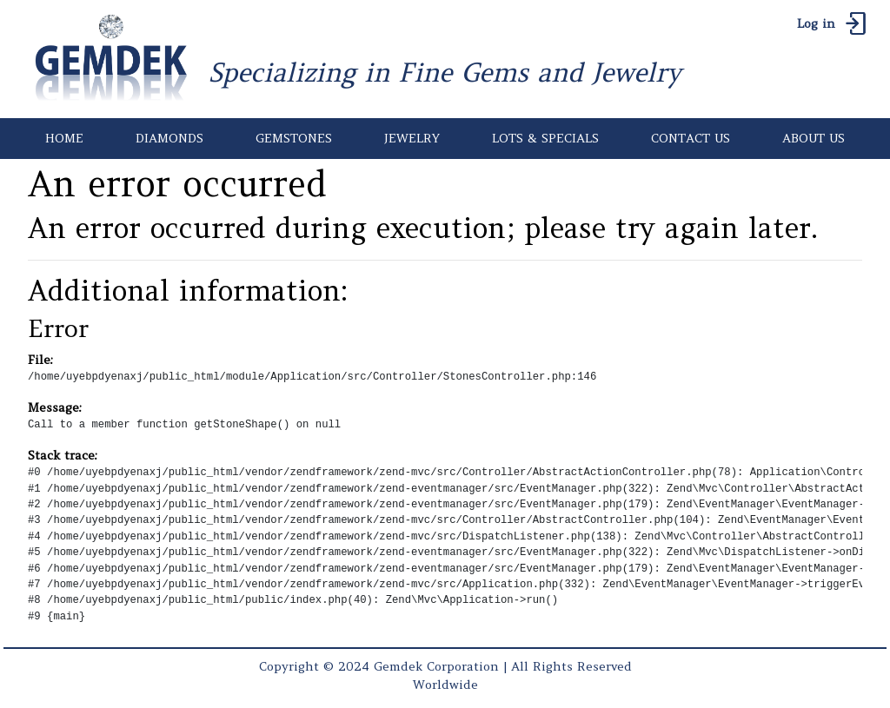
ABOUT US (813, 138)
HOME (64, 138)
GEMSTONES (294, 138)
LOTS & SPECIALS (545, 138)
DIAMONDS (169, 138)
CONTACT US (690, 138)
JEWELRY (412, 138)
